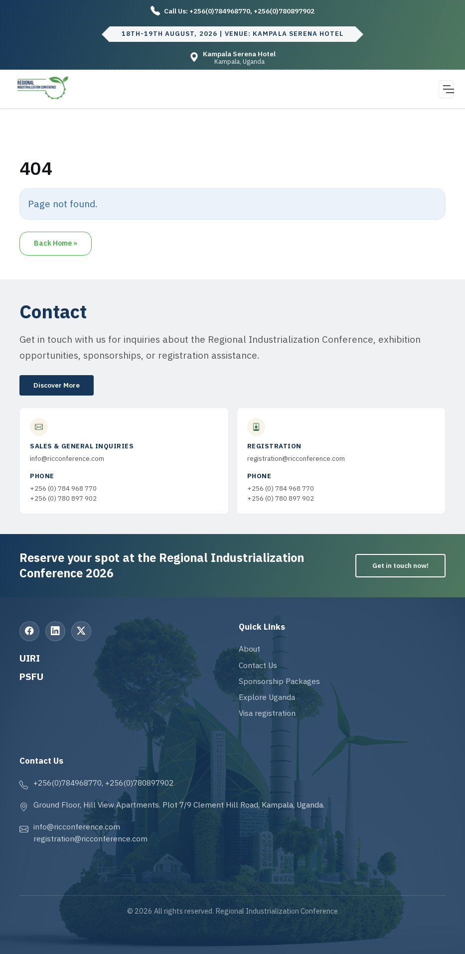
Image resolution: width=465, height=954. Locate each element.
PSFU (31, 676)
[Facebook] (29, 631)
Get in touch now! (400, 565)
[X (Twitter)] (81, 631)
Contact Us (258, 665)
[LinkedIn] (55, 631)
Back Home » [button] (55, 243)
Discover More (56, 385)
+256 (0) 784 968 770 (63, 488)
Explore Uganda (267, 697)
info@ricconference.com (67, 458)
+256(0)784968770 (219, 10)
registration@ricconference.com (296, 458)
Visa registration (267, 713)
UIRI (29, 658)
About (249, 649)
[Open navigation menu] (446, 89)
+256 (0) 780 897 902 (63, 498)
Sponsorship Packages (279, 681)
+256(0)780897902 (284, 10)
